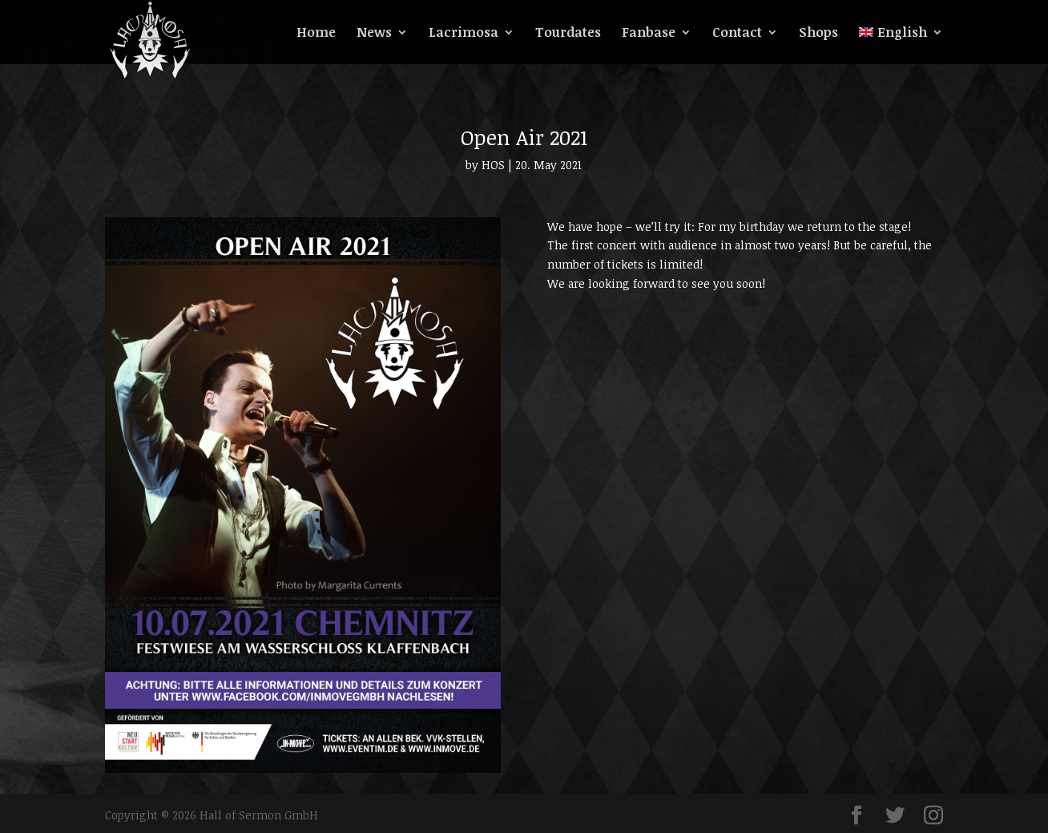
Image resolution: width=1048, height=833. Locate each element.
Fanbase (648, 33)
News (374, 33)
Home (316, 33)
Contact (737, 33)
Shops (818, 33)
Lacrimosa (463, 33)
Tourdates (568, 33)
